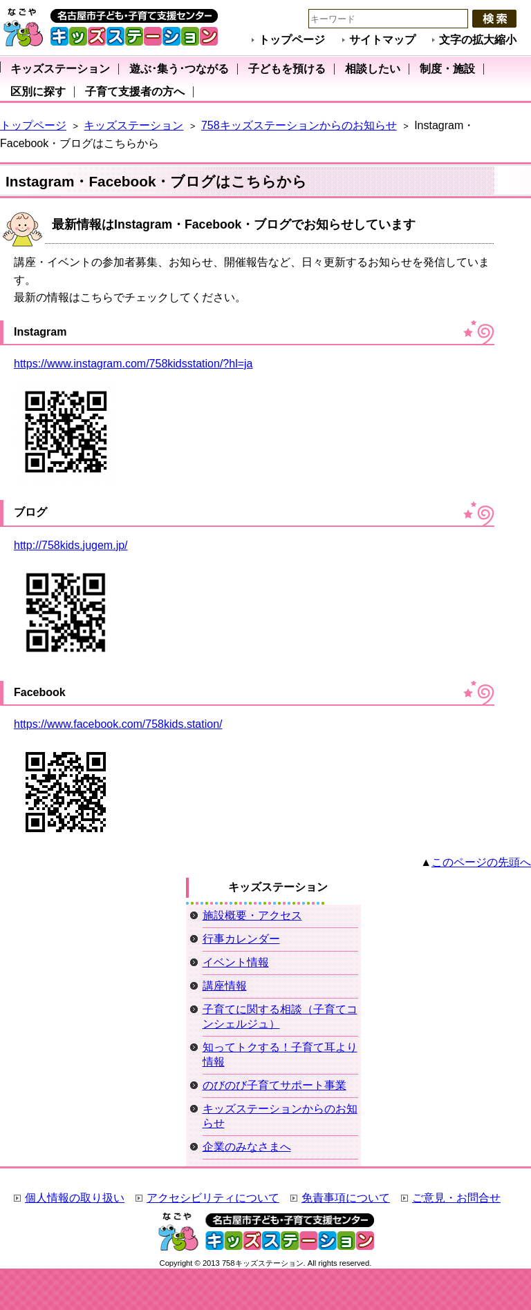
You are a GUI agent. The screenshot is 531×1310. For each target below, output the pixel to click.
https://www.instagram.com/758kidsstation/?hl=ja (133, 363)
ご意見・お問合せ (456, 1198)
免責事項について (345, 1198)
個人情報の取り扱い (74, 1198)
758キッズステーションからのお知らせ (299, 125)
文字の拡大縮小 (477, 40)
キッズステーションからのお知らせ (280, 1116)
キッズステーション (133, 125)
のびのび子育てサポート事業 (274, 1085)
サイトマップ (382, 40)
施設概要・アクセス (252, 915)
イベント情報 (236, 962)
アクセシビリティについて (213, 1198)
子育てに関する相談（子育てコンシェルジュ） (280, 1016)
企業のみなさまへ (247, 1147)
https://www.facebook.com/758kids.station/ (118, 724)
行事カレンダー (241, 939)
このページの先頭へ (481, 862)
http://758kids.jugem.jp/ (71, 545)
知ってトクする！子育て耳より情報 (280, 1054)
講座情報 (225, 986)
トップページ (292, 40)
